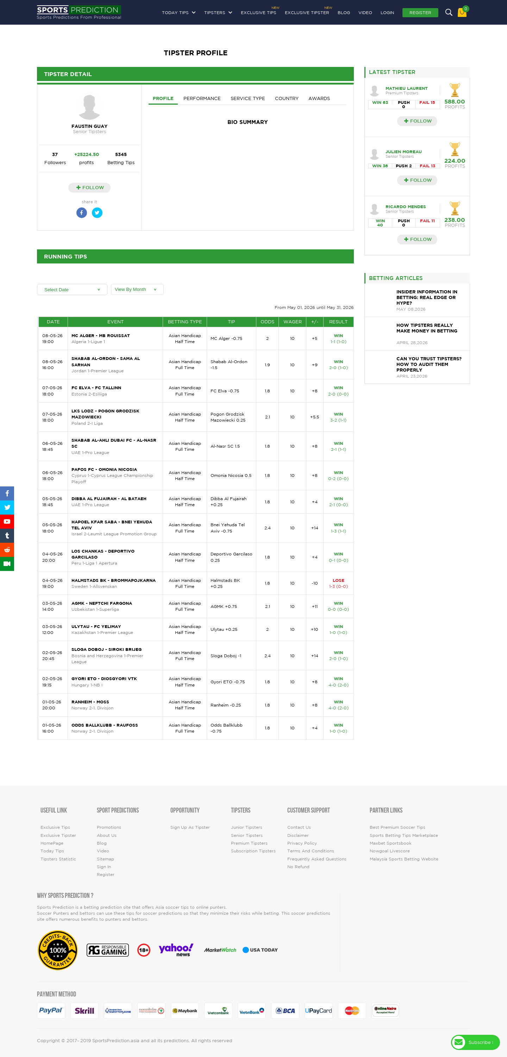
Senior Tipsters (247, 835)
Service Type (248, 98)
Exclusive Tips (258, 11)
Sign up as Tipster (190, 827)
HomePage (51, 843)
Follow (90, 187)
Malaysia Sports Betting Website (404, 859)
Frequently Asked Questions (316, 859)
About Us (107, 835)
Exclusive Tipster (307, 11)
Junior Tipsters (246, 827)
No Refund (298, 866)
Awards (319, 98)
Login (387, 12)
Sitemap (105, 859)
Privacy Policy (302, 843)
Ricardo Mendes (406, 206)
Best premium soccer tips (397, 827)
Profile (163, 98)
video (365, 12)
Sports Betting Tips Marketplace (404, 835)
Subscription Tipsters (253, 850)
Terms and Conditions (310, 850)
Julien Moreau (404, 151)
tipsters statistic (58, 859)
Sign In (104, 866)
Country (287, 98)
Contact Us (299, 827)
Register (420, 12)
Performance (202, 98)
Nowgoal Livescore (390, 850)
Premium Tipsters (249, 843)
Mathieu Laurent (407, 88)
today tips (52, 850)
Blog (344, 12)
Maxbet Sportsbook (391, 843)
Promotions (109, 827)
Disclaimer (298, 835)
